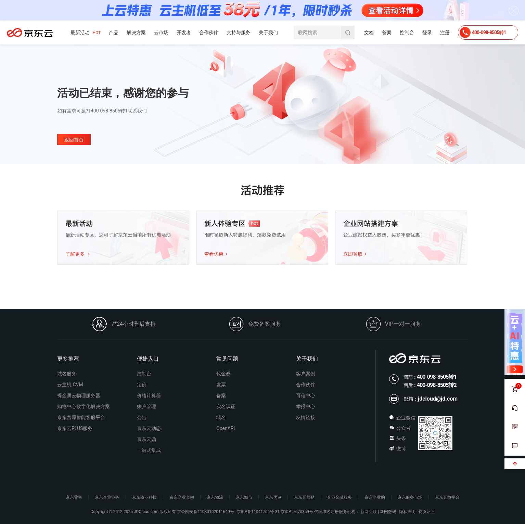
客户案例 (305, 373)
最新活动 (86, 32)
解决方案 (136, 32)
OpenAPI (225, 428)
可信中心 (305, 395)
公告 (141, 417)
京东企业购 (374, 497)
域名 (221, 417)
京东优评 (273, 497)
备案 (387, 32)
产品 (113, 32)
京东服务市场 (410, 497)
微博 (397, 448)
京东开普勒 (304, 497)
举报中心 (305, 406)
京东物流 (215, 497)
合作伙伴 (208, 32)
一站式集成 (149, 450)
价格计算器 (149, 395)
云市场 (161, 32)
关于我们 (268, 32)
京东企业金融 (181, 497)
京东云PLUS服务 (74, 428)
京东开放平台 (447, 497)
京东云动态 (149, 428)
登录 (427, 32)
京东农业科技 (144, 497)
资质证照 (426, 511)
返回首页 (74, 140)
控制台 (407, 32)
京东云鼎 (146, 439)
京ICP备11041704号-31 (258, 511)
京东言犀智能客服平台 (81, 417)
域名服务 (66, 373)
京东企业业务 (107, 497)
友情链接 (305, 417)
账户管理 (146, 406)
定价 (141, 384)
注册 (445, 32)
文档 (369, 32)
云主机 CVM (70, 384)
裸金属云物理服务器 (78, 395)
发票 (221, 384)
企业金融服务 (339, 497)
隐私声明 (407, 511)
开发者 (184, 32)
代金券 (223, 373)
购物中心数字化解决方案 (83, 406)
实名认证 (225, 406)
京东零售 (74, 497)
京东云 (30, 32)
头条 (397, 438)
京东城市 (244, 497)
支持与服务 (239, 32)
